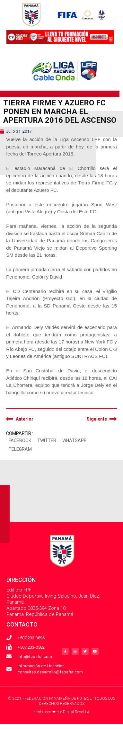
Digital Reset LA (76, 712)
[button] (19, 441)
